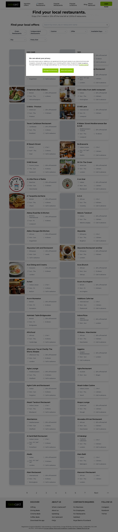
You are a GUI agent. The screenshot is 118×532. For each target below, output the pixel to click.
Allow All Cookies (67, 70)
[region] (59, 64)
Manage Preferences (50, 70)
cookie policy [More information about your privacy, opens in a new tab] (83, 65)
